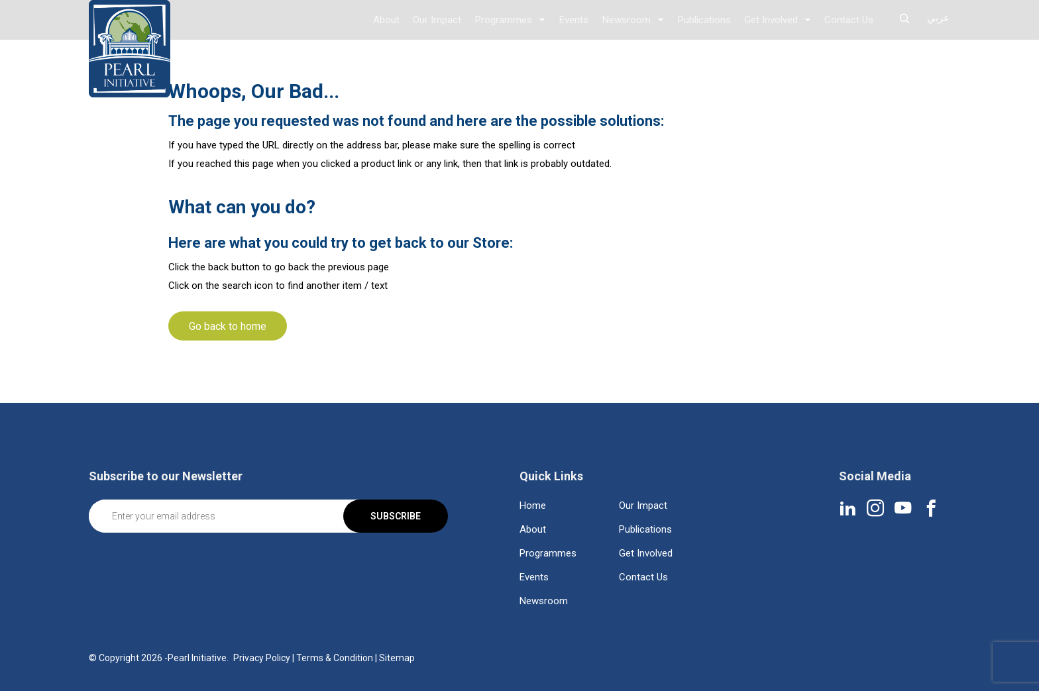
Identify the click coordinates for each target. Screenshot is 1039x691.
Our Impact (439, 20)
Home (533, 505)
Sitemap (397, 658)
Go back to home (227, 326)
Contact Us (848, 20)
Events (575, 20)
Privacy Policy (261, 658)
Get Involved (771, 20)
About (389, 20)
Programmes (505, 20)
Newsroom (627, 20)
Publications (704, 20)
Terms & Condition (334, 658)
